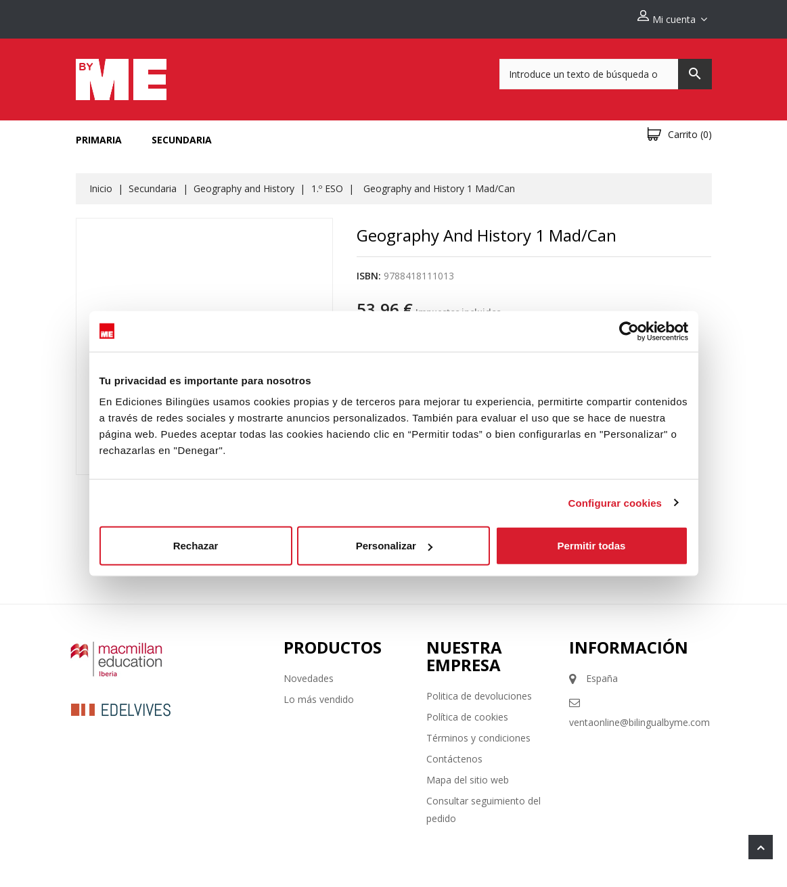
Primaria (99, 134)
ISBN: (369, 270)
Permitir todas (592, 545)
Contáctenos (454, 753)
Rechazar (196, 545)
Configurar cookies (615, 502)
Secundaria (182, 134)
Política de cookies (467, 711)
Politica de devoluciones (479, 690)
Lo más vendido (319, 693)
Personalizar (394, 545)
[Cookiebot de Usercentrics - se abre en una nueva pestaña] (629, 331)
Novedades (309, 672)
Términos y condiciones (478, 732)
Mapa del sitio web (467, 774)
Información (628, 642)
